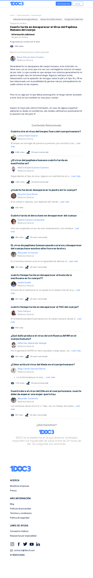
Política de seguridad (19, 518)
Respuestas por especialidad (23, 536)
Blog (12, 504)
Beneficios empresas (19, 486)
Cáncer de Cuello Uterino (51, 19)
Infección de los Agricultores (25, 19)
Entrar (77, 4)
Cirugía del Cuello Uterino (75, 19)
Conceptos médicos (19, 531)
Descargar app (63, 4)
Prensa (13, 490)
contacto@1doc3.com (22, 550)
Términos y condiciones (21, 513)
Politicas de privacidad (20, 508)
